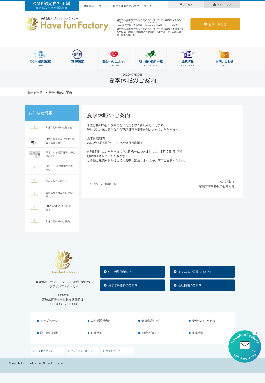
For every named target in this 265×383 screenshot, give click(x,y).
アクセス (186, 4)
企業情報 (187, 58)
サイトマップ (222, 4)
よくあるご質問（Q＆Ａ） (193, 271)
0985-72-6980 (66, 304)
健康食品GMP (150, 321)
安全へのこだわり (114, 58)
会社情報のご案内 (188, 285)
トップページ (49, 321)
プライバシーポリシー (83, 351)
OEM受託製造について (121, 271)
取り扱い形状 (49, 333)
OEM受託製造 (100, 321)
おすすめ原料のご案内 (121, 285)
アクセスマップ (44, 351)
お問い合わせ (215, 24)
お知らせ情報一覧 (103, 184)
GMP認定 (77, 58)
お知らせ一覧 (34, 92)
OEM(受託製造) (40, 58)
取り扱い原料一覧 (151, 58)
